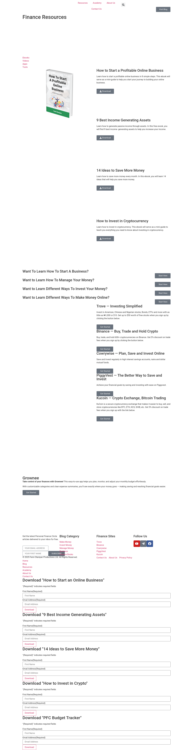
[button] (123, 5)
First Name (32, 591)
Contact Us (96, 9)
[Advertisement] (97, 38)
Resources (83, 3)
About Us (111, 3)
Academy (97, 3)
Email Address (34, 600)
